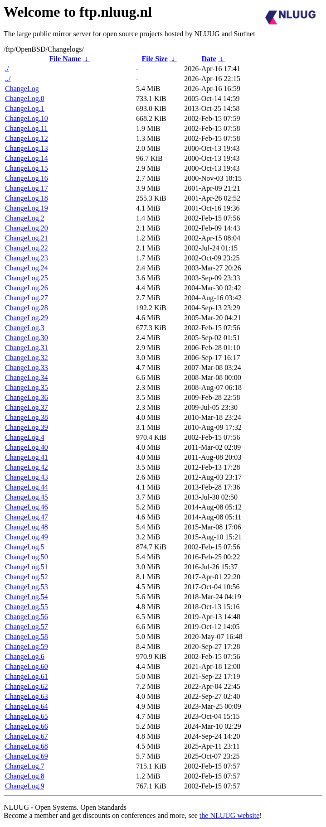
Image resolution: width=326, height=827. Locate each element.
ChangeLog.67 (26, 736)
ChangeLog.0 (24, 98)
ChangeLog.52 (26, 577)
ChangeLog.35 (26, 387)
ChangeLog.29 (26, 318)
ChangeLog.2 (24, 218)
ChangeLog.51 (26, 567)
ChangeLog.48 (26, 527)
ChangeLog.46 (26, 507)
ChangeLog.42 (26, 467)
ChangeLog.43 (26, 477)
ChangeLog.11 (26, 128)
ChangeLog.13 (26, 148)
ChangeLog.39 (26, 427)
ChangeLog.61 (26, 676)
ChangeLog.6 (24, 656)
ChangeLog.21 (26, 238)
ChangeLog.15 (26, 168)
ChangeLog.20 (26, 228)
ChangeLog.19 (26, 208)
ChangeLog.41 (26, 457)
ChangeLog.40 (26, 447)
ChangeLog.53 (26, 587)
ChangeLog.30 (26, 337)
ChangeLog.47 (26, 517)
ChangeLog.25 (26, 278)
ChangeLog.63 (26, 696)
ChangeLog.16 (26, 178)
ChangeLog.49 (26, 537)
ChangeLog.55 (26, 607)
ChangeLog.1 (24, 108)
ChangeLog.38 (26, 417)
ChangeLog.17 (26, 188)
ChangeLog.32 (26, 357)
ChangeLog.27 (26, 298)
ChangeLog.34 (26, 377)
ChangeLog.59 (26, 646)
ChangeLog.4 (24, 437)
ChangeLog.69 (26, 756)
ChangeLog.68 (26, 746)
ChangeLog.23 (26, 258)
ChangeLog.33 (26, 367)
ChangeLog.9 (24, 786)
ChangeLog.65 (26, 716)
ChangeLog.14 (26, 158)
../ (7, 78)
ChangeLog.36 (26, 397)
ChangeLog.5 (24, 547)
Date (209, 59)
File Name (65, 59)
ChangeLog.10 (26, 118)
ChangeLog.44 (26, 487)
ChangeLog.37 (26, 407)
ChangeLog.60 (26, 666)
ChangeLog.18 (26, 198)
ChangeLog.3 (24, 328)
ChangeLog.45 (26, 497)
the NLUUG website (229, 815)
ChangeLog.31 (26, 347)
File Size (154, 59)
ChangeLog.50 (26, 557)
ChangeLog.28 (26, 308)
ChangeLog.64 (26, 706)
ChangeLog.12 (26, 138)
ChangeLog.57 (26, 626)
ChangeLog (22, 88)
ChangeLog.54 (26, 597)
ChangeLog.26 (26, 288)
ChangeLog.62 (26, 686)
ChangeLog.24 (26, 268)
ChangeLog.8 (24, 776)
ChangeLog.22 (26, 248)
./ (7, 68)
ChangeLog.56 (26, 616)
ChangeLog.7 (24, 766)
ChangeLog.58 (26, 636)
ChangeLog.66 (26, 726)
